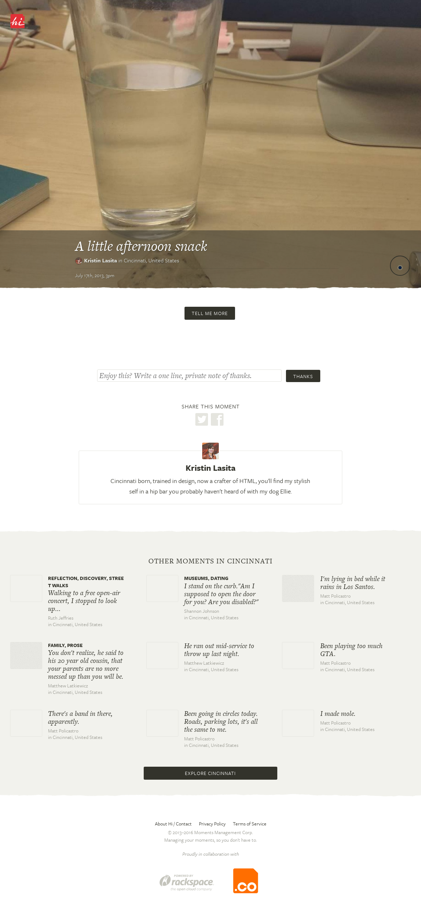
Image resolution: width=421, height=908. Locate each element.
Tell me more (210, 313)
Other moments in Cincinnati (210, 561)
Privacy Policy (212, 823)
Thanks (303, 376)
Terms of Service (249, 823)
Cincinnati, (151, 260)
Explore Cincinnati (210, 773)
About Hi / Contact (173, 823)
